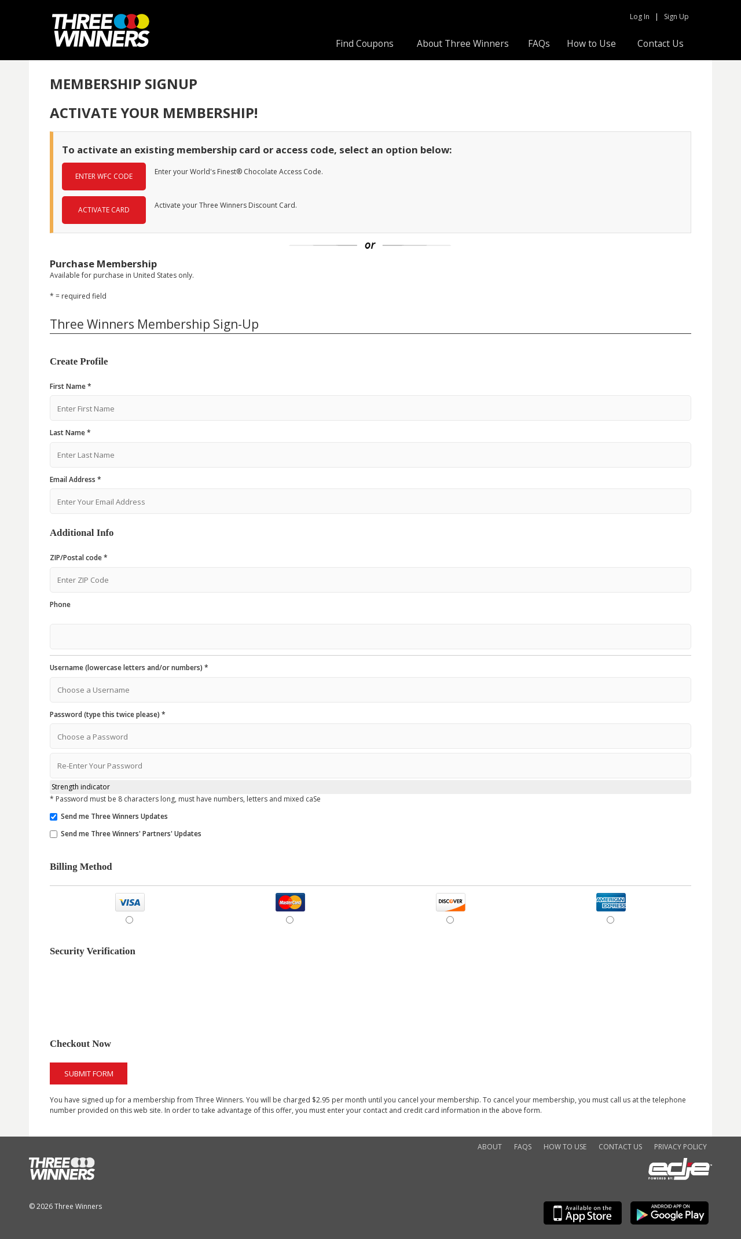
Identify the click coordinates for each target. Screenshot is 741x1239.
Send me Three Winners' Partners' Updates (131, 834)
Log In (640, 16)
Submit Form (88, 1073)
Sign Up (676, 16)
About (490, 1147)
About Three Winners (463, 43)
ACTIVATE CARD (104, 210)
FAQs (539, 43)
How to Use (591, 43)
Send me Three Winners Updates (114, 816)
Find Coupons (365, 43)
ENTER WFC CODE (104, 176)
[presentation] (138, 993)
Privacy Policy (680, 1147)
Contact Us (660, 43)
